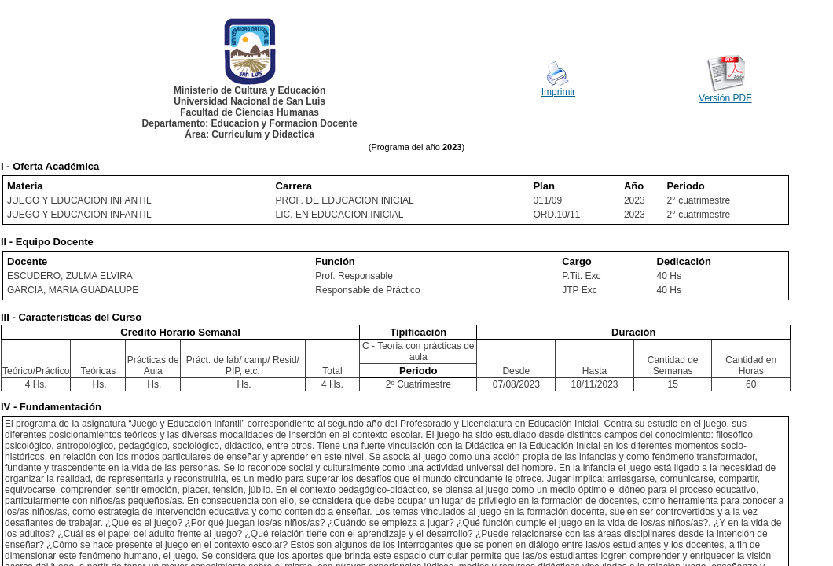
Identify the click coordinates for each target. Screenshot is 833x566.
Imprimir (558, 91)
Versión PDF (725, 98)
